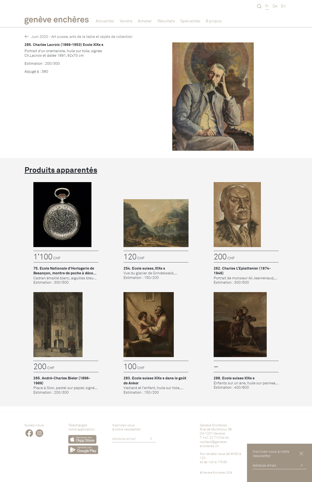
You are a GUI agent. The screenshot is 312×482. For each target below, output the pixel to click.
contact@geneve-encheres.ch (214, 444)
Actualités (105, 20)
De (275, 5)
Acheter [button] (145, 20)
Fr (267, 5)
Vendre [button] (126, 20)
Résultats (166, 20)
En (283, 5)
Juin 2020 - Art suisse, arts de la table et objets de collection (78, 36)
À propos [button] (214, 20)
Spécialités (190, 20)
